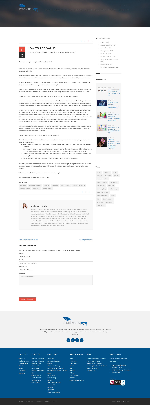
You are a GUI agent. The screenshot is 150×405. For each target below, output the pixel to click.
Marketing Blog (65, 185)
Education (50, 387)
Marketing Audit (36, 363)
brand (114, 172)
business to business (35, 185)
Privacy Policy (51, 401)
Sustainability (51, 385)
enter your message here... (56, 280)
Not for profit (51, 375)
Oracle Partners (36, 378)
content (116, 175)
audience (107, 172)
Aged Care (50, 358)
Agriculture (50, 389)
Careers (39, 401)
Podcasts (72, 370)
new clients (36, 188)
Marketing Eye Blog (102, 192)
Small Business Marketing (104, 202)
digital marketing (102, 182)
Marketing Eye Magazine (94, 361)
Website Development (38, 370)
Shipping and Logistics (54, 382)
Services (69, 10)
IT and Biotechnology (53, 366)
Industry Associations (53, 392)
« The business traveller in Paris (28, 239)
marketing (55, 185)
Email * (21, 260)
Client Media (73, 363)
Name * (21, 253)
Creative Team (23, 363)
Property (50, 380)
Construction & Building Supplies (57, 370)
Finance (49, 363)
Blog (110, 10)
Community (22, 370)
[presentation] (33, 293)
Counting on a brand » (86, 239)
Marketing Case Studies (77, 380)
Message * (22, 273)
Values (21, 368)
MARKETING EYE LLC (124, 401)
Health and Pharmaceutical (55, 368)
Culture (21, 366)
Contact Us (124, 10)
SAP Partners (35, 382)
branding (99, 175)
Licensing (22, 373)
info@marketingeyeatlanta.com (120, 370)
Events (72, 366)
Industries (59, 10)
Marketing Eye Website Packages (97, 366)
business (108, 175)
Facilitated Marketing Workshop (96, 358)
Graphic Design (36, 375)
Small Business (47, 188)
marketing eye (113, 189)
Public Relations (36, 366)
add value (23, 185)
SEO (98, 199)
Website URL (23, 266)
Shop (116, 10)
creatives (46, 185)
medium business (25, 188)
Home (21, 401)
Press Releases (74, 375)
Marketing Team (24, 361)
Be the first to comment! (68, 52)
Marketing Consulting (37, 358)
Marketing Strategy (92, 368)
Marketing (53, 52)
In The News (73, 361)
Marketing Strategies (37, 361)
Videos (72, 373)
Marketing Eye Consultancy (95, 363)
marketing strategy (102, 195)
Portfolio (79, 10)
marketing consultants (79, 185)
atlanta (99, 172)
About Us (49, 10)
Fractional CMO (36, 380)
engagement (113, 182)
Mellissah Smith (42, 52)
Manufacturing (51, 378)
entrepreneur (100, 185)
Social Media (35, 368)
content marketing (102, 179)
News (71, 358)
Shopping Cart (91, 370)
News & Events (100, 10)
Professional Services (53, 361)
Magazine (89, 10)
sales (112, 195)
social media (100, 205)
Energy (49, 373)
